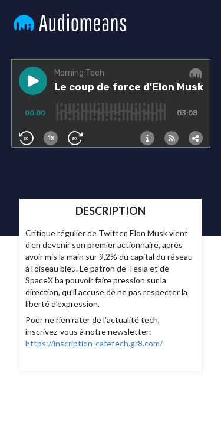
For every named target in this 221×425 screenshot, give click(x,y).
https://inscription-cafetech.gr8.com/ (94, 343)
